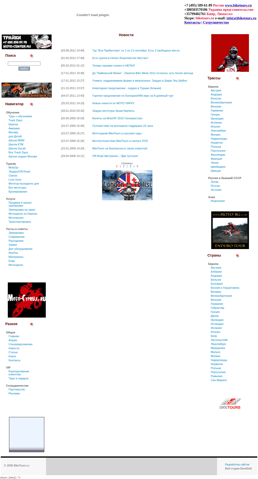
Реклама (14, 393)
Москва (13, 132)
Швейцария (218, 166)
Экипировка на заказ (22, 209)
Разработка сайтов (237, 464)
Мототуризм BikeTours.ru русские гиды (117, 133)
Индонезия (218, 200)
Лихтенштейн (219, 339)
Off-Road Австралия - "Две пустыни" (115, 155)
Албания (216, 271)
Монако (216, 134)
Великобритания (221, 102)
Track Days (15, 120)
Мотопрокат (16, 217)
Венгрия (216, 106)
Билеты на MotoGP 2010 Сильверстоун (117, 118)
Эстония (216, 189)
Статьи (13, 352)
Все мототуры (17, 187)
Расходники (16, 240)
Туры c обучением (20, 116)
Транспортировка (20, 221)
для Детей (15, 136)
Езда (12, 260)
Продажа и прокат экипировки (20, 204)
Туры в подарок (18, 378)
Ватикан (216, 291)
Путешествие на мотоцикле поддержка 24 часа (122, 125)
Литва (214, 181)
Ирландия (217, 118)
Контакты (15, 360)
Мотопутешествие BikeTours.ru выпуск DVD (120, 140)
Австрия (216, 90)
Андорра (216, 94)
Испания (216, 122)
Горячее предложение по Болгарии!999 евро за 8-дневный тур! (132, 95)
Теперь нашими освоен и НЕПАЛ (113, 65)
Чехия (215, 162)
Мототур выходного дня (24, 183)
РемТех (13, 252)
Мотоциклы (16, 264)
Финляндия (218, 154)
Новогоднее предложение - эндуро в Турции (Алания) (126, 88)
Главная (14, 336)
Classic (13, 175)
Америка (14, 128)
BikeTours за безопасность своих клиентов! (119, 148)
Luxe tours (15, 179)
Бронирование (18, 191)
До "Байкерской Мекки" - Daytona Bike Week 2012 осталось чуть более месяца (142, 73)
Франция (216, 158)
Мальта (215, 351)
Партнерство (17, 389)
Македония (218, 347)
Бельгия (216, 98)
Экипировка (16, 232)
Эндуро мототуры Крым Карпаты (113, 110)
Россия (215, 185)
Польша (216, 146)
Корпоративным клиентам (19, 373)
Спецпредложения (20, 344)
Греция (215, 114)
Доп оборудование (20, 248)
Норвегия (217, 142)
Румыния (216, 376)
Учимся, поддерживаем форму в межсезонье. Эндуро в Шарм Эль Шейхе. (140, 80)
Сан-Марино (219, 380)
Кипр (214, 335)
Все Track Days (18, 152)
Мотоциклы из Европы (23, 213)
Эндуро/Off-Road (19, 171)
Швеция (216, 170)
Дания (215, 315)
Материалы (16, 256)
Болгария (217, 283)
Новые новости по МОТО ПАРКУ (113, 103)
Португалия (218, 150)
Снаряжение (17, 236)
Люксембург (218, 130)
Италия (215, 126)
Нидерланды (219, 138)
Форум (13, 340)
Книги (12, 356)
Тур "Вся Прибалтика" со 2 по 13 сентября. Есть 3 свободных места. (136, 50)
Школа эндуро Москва (23, 156)
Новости (14, 348)
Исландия (217, 323)
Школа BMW (16, 140)
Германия (217, 110)
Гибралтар (217, 307)
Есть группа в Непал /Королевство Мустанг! (120, 57)
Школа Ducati (17, 148)
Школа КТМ (16, 144)
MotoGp (13, 167)
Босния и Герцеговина (225, 287)
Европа (13, 124)
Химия (13, 244)
